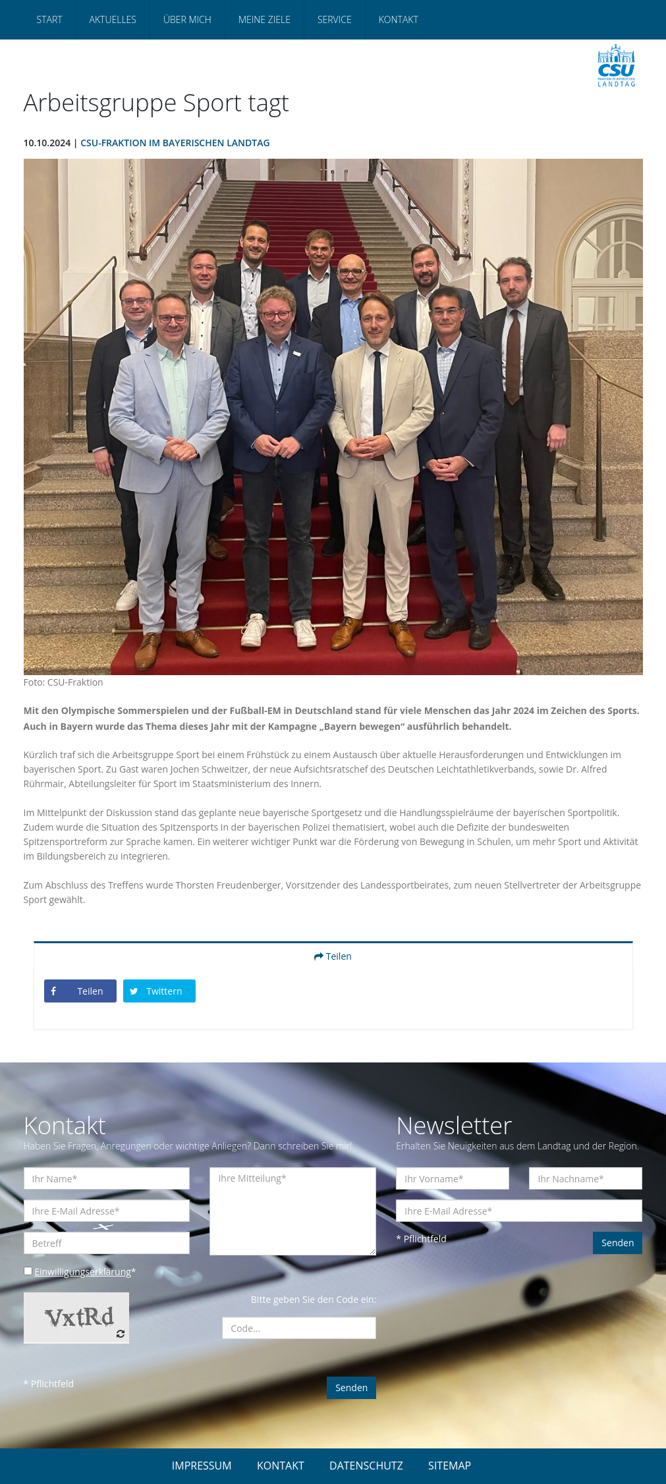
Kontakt (398, 19)
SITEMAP (449, 1465)
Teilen (333, 956)
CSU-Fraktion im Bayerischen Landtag (174, 142)
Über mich (187, 19)
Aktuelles (113, 19)
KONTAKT (280, 1465)
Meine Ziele (264, 19)
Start (50, 19)
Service (335, 19)
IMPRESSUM (202, 1465)
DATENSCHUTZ (366, 1465)
